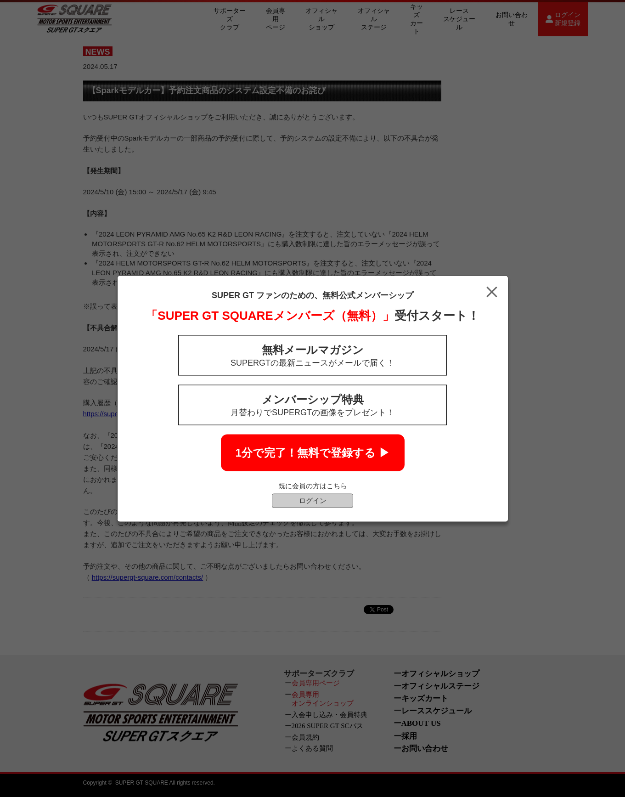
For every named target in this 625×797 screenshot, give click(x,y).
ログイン (313, 500)
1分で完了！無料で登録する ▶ (312, 452)
